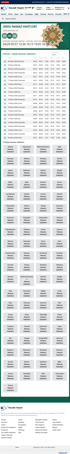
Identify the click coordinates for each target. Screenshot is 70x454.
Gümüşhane (10, 232)
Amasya (10, 161)
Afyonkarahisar (43, 149)
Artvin (59, 161)
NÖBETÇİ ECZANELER (63, 2)
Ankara (26, 161)
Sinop (10, 317)
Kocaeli (10, 267)
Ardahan (43, 364)
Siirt (59, 305)
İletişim (54, 427)
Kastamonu (10, 255)
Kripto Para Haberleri (8, 427)
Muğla (59, 279)
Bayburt (10, 352)
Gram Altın (59, 7)
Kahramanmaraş (26, 280)
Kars (59, 243)
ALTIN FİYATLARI (50, 2)
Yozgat (26, 340)
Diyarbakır (10, 208)
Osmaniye (59, 376)
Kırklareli (43, 255)
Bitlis (10, 184)
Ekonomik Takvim (41, 430)
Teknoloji (43, 14)
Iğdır (59, 364)
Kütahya (43, 267)
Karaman (26, 352)
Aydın (10, 173)
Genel (20, 420)
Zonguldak (43, 340)
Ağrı (59, 149)
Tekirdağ (43, 317)
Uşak (59, 329)
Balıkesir (26, 173)
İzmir (43, 243)
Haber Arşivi (56, 430)
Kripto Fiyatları (40, 427)
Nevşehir (26, 293)
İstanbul (26, 243)
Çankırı (26, 196)
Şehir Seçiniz (55, 52)
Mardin (43, 279)
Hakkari (26, 232)
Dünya (10, 14)
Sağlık (36, 14)
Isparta (59, 232)
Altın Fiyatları (39, 425)
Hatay (43, 232)
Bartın (26, 364)
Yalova (10, 376)
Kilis (43, 376)
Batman (59, 352)
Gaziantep (43, 220)
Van (10, 340)
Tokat (59, 317)
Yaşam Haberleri (6, 435)
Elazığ (43, 208)
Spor (21, 14)
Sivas (26, 317)
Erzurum (10, 220)
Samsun (43, 305)
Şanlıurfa (43, 329)
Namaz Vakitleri (10, 19)
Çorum (43, 196)
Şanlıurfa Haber (6, 438)
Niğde (43, 293)
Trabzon (10, 329)
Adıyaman (26, 149)
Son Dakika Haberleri (8, 432)
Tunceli (26, 329)
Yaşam (16, 14)
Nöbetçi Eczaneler (41, 432)
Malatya (59, 267)
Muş (10, 293)
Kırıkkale (43, 352)
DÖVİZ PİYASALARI (39, 2)
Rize (10, 305)
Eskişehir (26, 220)
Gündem (3, 14)
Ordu (59, 293)
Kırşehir (59, 255)
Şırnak (10, 364)
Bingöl (59, 173)
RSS (17, 447)
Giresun (59, 220)
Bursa (59, 184)
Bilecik (43, 173)
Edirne (26, 208)
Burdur (43, 184)
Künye (54, 420)
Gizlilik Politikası (57, 425)
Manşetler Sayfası (41, 420)
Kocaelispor (29, 14)
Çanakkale (10, 196)
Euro (48, 7)
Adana (10, 149)
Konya (26, 267)
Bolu (26, 184)
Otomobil (58, 14)
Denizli (59, 196)
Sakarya (26, 305)
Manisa (10, 279)
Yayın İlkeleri (56, 422)
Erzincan (59, 208)
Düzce (10, 388)
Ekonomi (51, 14)
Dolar (38, 7)
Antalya (43, 161)
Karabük (26, 376)
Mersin (10, 243)
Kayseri (26, 255)
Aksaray (59, 340)
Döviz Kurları (39, 422)
